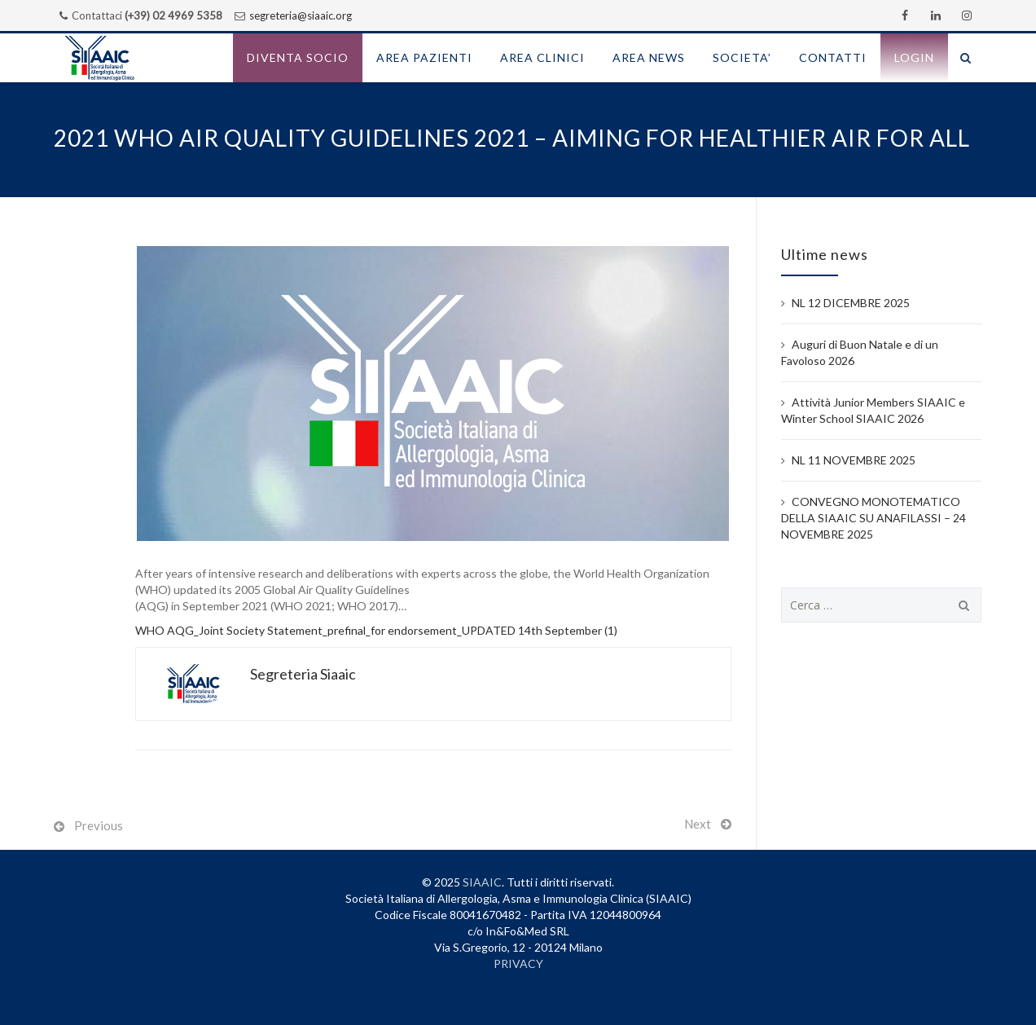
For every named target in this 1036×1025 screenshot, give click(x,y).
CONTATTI (833, 57)
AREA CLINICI (542, 57)
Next (697, 823)
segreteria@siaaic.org (300, 15)
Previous (98, 825)
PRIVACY (518, 963)
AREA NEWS (648, 57)
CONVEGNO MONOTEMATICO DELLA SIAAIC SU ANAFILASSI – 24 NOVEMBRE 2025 (873, 518)
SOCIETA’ (742, 57)
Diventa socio (298, 57)
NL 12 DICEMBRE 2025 (851, 303)
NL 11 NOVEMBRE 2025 (853, 460)
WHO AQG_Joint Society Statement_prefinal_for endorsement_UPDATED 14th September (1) (376, 630)
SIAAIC (482, 882)
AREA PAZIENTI (424, 57)
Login (914, 57)
